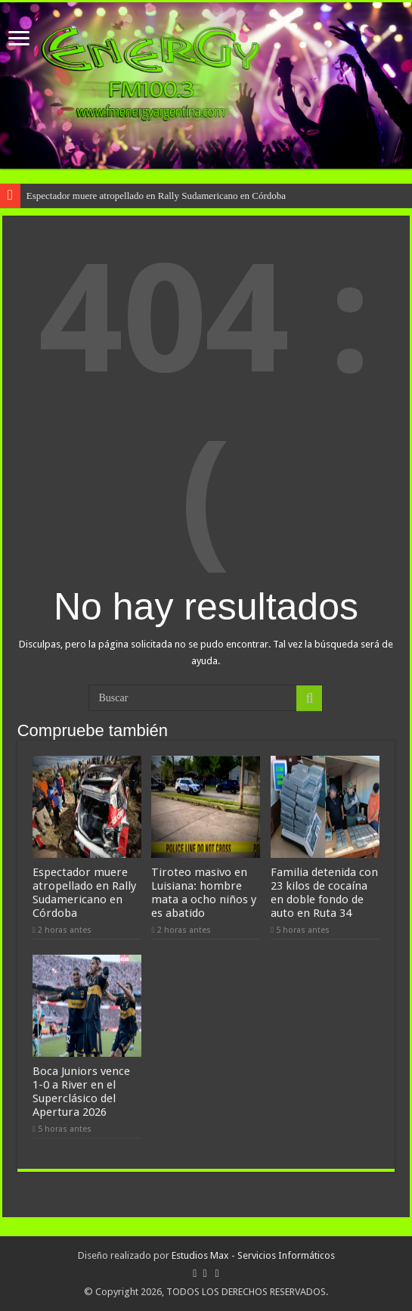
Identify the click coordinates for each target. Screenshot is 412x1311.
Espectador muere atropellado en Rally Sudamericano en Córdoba (156, 195)
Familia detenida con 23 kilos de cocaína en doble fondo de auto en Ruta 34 (324, 892)
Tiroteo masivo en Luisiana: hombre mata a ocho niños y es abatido (203, 892)
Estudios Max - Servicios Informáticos (253, 1255)
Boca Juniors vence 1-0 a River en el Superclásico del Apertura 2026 (81, 1091)
